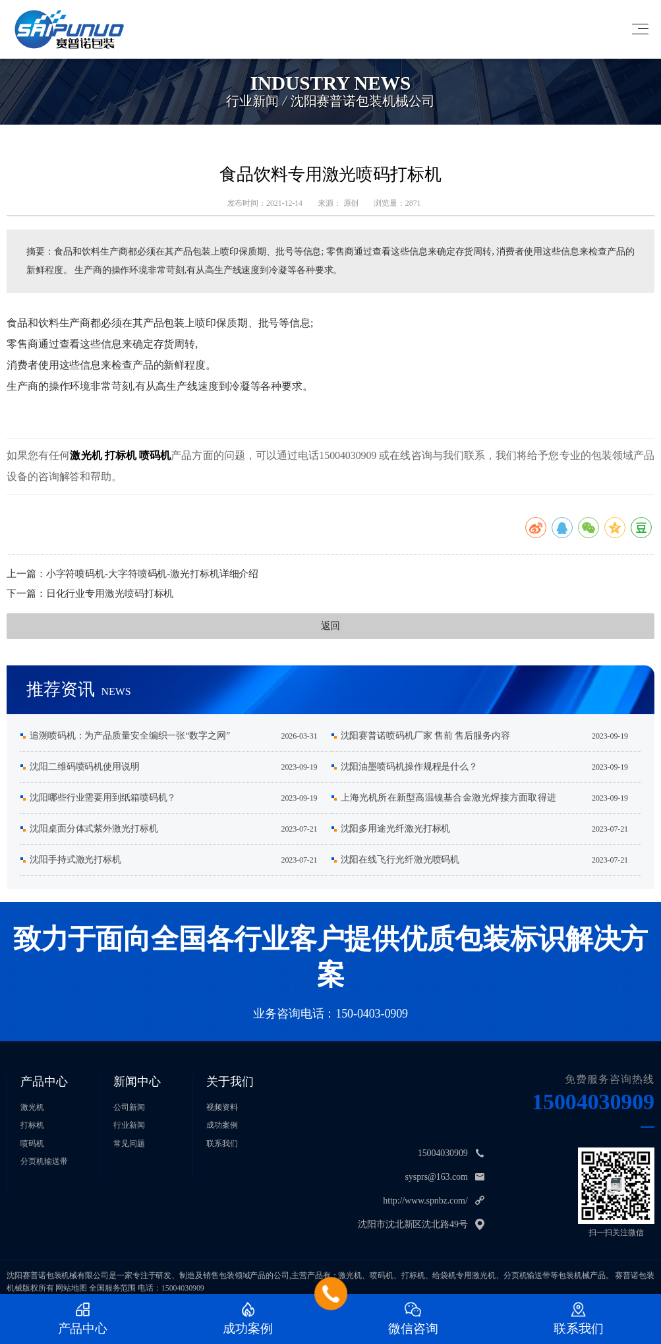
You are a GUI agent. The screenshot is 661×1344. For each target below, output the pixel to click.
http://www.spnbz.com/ (425, 1201)
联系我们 (222, 1143)
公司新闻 (129, 1107)
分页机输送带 (43, 1161)
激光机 (85, 455)
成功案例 (222, 1125)
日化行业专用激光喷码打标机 (110, 593)
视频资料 (222, 1107)
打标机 (120, 455)
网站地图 (71, 1288)
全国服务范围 (112, 1288)
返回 (331, 626)
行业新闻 (129, 1125)
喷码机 (155, 455)
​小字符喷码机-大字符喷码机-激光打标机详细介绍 (152, 573)
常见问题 (129, 1143)
